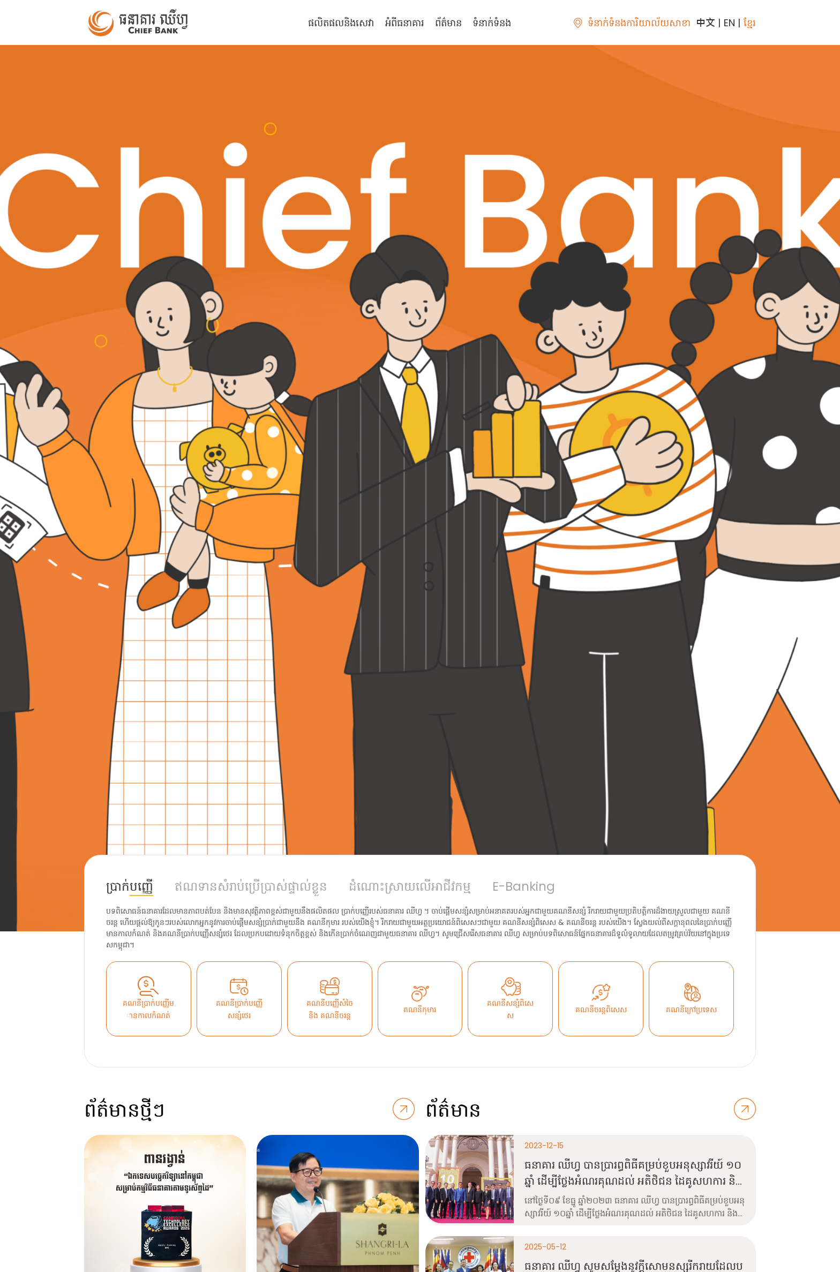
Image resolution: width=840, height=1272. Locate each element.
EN (729, 22)
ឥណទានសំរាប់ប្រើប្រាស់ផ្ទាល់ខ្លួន (251, 886)
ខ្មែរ (750, 22)
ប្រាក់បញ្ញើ (129, 886)
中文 (705, 22)
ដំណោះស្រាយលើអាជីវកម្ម (410, 886)
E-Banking (523, 886)
